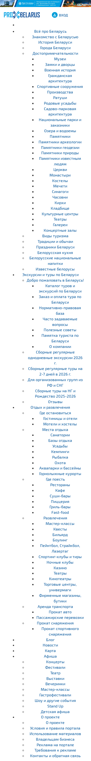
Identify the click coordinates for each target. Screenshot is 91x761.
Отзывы (55, 401)
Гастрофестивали (55, 694)
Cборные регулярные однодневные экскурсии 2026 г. (55, 357)
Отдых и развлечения (50, 407)
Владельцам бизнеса (55, 739)
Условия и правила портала (55, 728)
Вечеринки (55, 683)
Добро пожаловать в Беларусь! (55, 280)
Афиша (50, 656)
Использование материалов (55, 733)
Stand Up (55, 706)
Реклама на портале (55, 744)
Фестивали (55, 667)
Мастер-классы (55, 689)
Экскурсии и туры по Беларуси (50, 274)
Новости (50, 645)
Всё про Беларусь (50, 31)
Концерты (55, 661)
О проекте (50, 717)
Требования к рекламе (55, 750)
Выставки (55, 678)
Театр (55, 672)
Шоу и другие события (55, 700)
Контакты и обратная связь (55, 755)
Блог (50, 639)
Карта (50, 650)
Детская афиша (55, 711)
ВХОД (63, 15)
